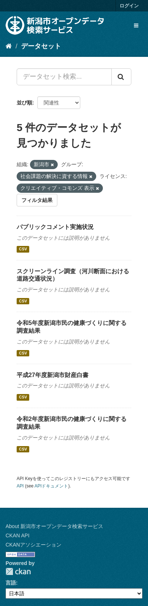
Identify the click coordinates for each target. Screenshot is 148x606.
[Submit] (121, 76)
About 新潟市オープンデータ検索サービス (54, 526)
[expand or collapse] (136, 25)
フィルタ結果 (37, 200)
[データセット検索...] (64, 76)
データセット (41, 46)
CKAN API (18, 535)
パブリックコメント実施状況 (55, 227)
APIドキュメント (51, 486)
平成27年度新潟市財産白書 (52, 375)
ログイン (129, 5)
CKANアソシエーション (33, 545)
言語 (11, 583)
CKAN (18, 571)
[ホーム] (9, 46)
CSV (23, 249)
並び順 (24, 103)
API (20, 486)
